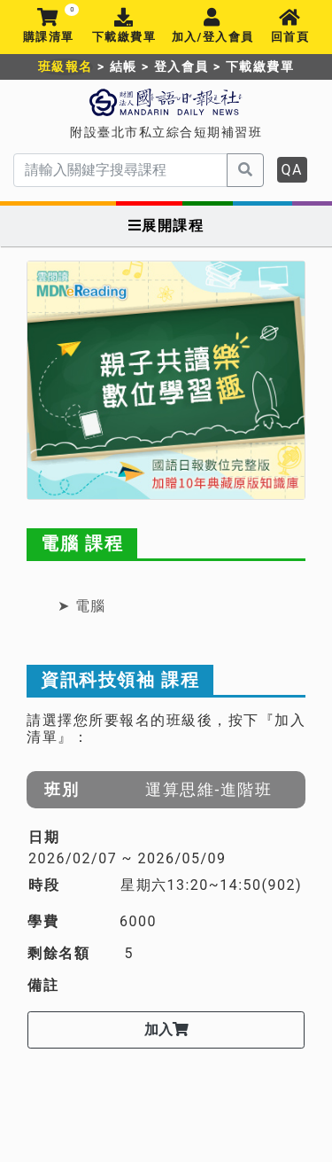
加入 (166, 1029)
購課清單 (48, 26)
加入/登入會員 (213, 26)
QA (292, 169)
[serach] (120, 170)
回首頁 (290, 26)
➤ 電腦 (82, 605)
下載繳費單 (123, 26)
